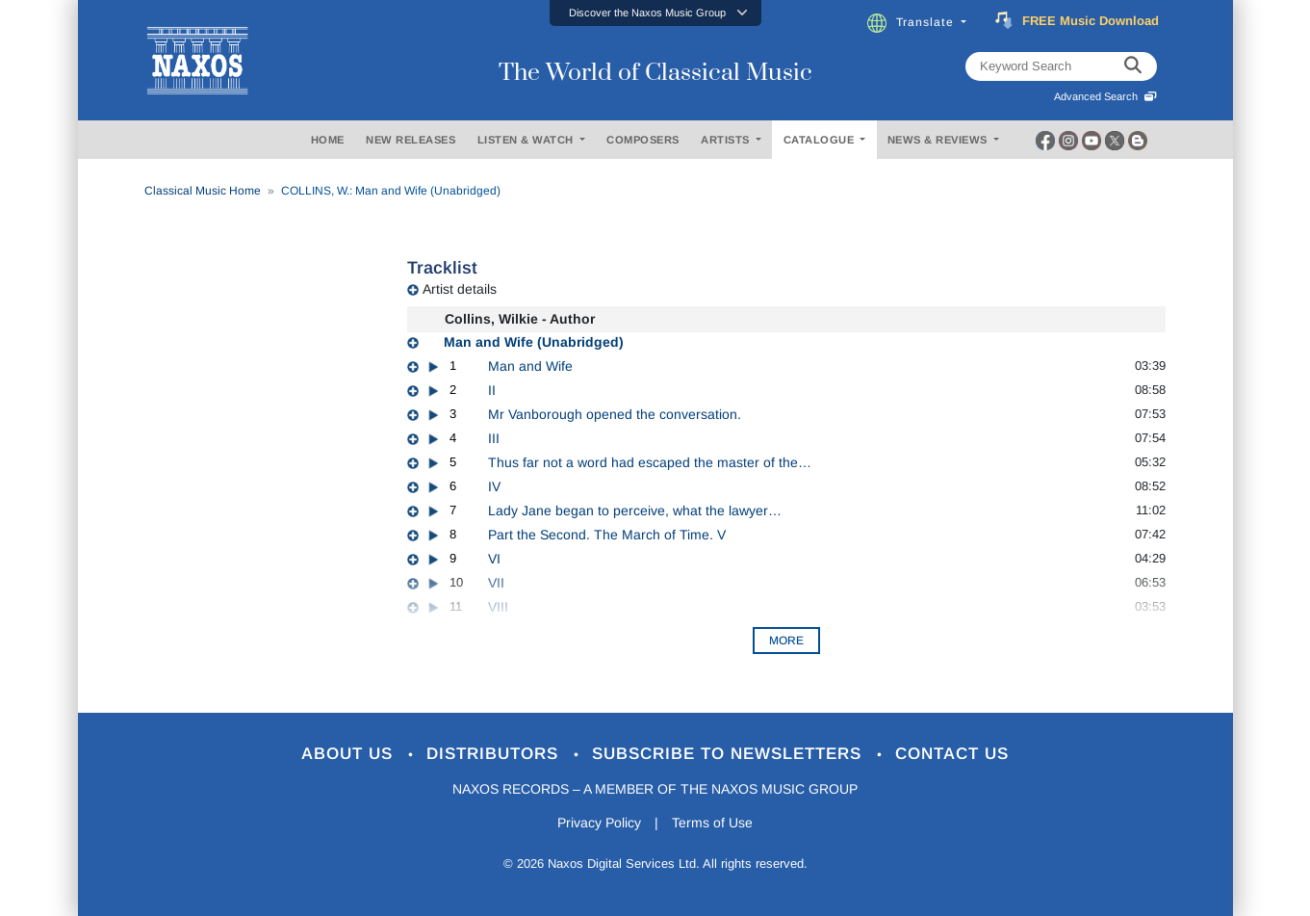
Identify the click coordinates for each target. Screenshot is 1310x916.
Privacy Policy (599, 822)
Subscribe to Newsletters (729, 754)
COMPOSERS (643, 139)
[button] (655, 13)
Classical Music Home (202, 190)
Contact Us (952, 754)
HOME (328, 139)
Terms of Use (712, 822)
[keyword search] (1133, 66)
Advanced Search (1105, 96)
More (786, 640)
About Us (349, 754)
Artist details (460, 289)
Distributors (495, 754)
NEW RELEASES (410, 139)
